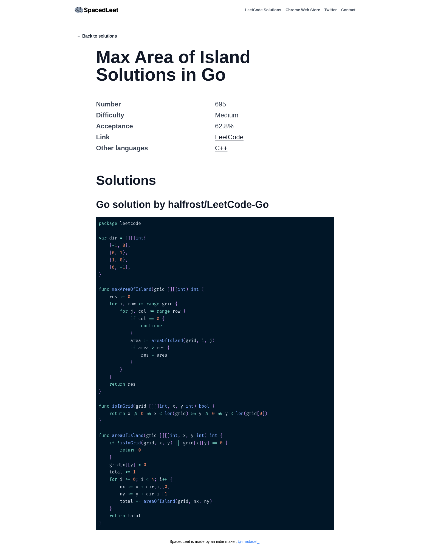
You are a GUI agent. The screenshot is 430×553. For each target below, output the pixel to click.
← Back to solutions (97, 36)
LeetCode (229, 137)
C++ (221, 148)
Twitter (330, 10)
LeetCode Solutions (263, 10)
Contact (348, 10)
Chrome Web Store (302, 10)
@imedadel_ (248, 541)
